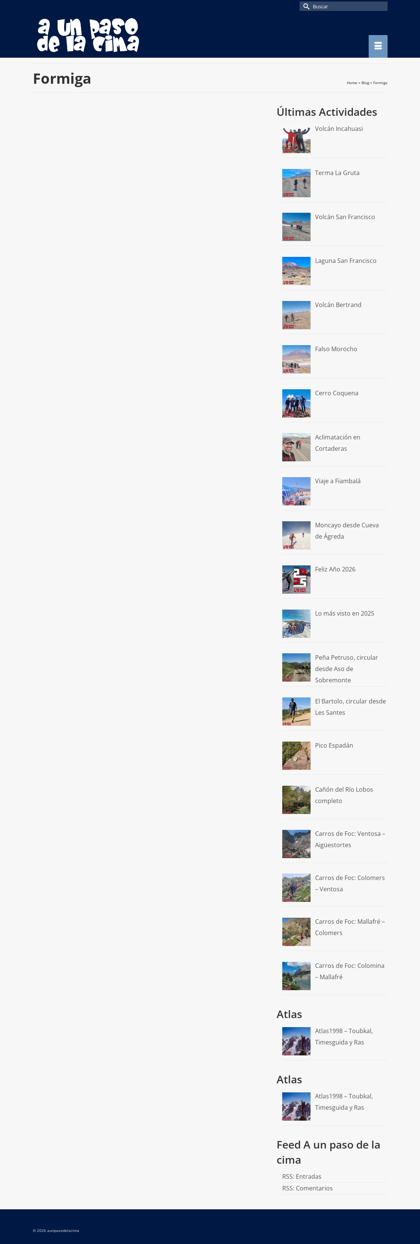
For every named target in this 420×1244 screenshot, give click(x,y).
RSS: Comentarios (307, 1188)
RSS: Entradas (302, 1176)
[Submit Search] (305, 6)
